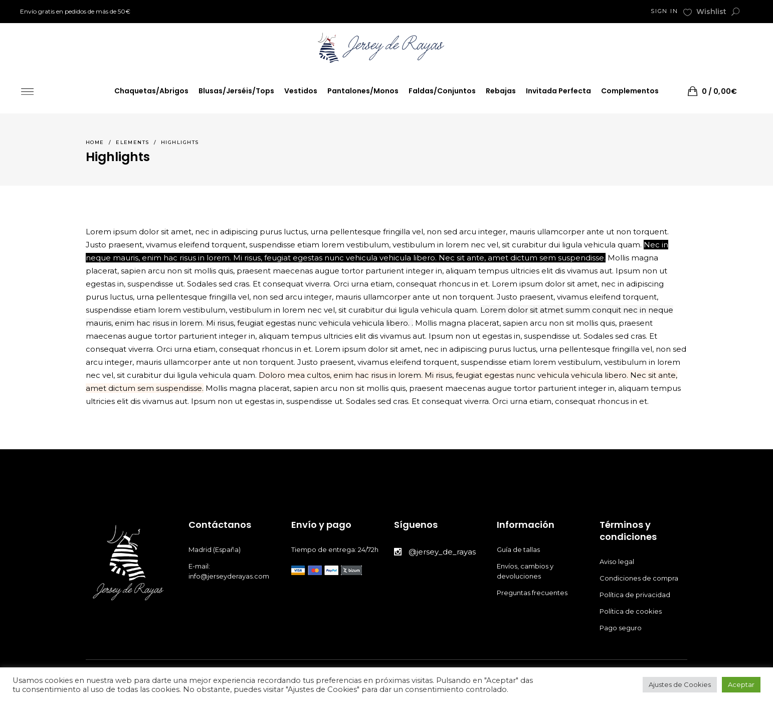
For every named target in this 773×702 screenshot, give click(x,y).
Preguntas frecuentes (532, 593)
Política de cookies (631, 611)
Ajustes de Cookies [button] (680, 684)
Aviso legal (618, 561)
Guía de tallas (518, 549)
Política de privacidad (636, 595)
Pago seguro (621, 628)
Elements (132, 142)
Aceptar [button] (741, 684)
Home (95, 142)
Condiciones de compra (640, 578)
